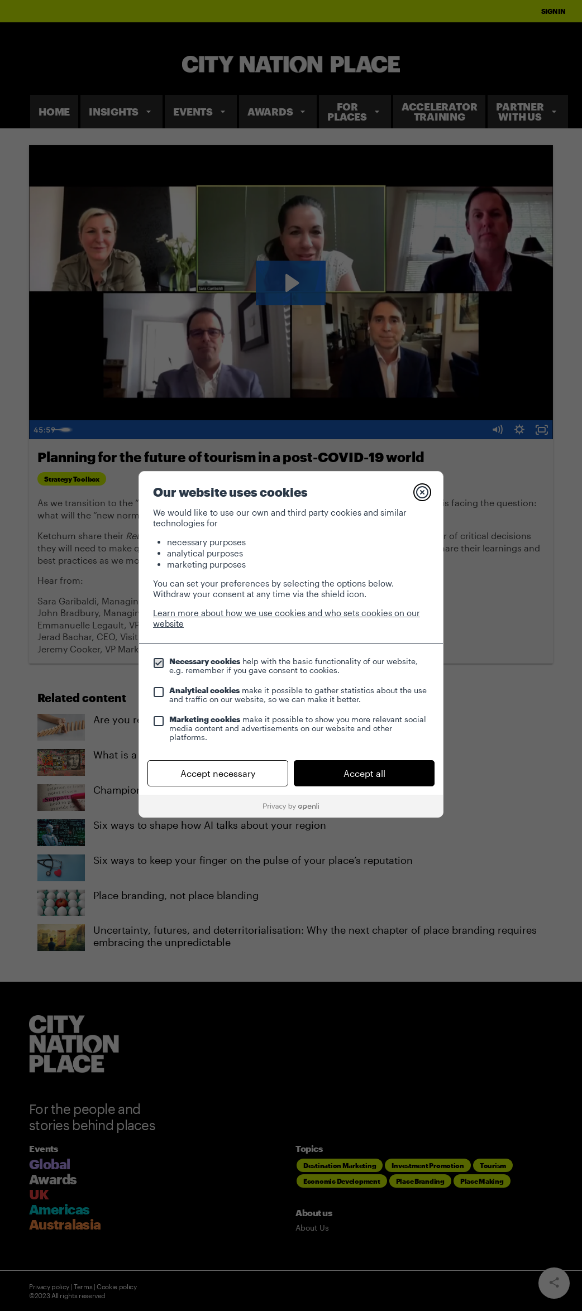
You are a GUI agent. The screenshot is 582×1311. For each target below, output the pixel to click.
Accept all (364, 773)
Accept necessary (217, 773)
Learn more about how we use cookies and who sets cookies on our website (286, 618)
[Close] (422, 492)
